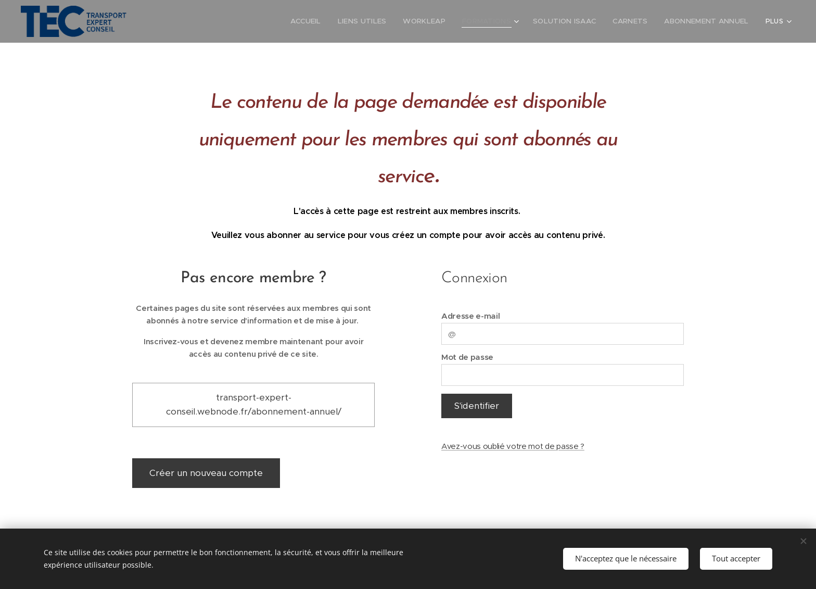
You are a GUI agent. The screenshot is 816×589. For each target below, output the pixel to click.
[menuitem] (200, 21)
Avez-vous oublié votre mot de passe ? (512, 446)
